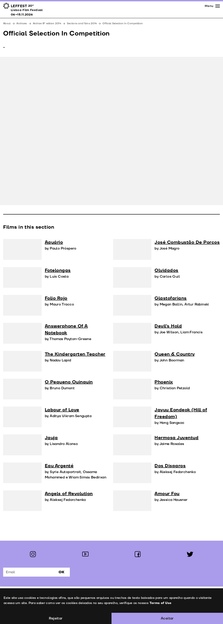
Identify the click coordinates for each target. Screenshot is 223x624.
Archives (21, 23)
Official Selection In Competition (122, 23)
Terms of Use (160, 603)
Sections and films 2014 (82, 23)
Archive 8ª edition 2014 (47, 23)
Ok (61, 572)
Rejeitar (55, 618)
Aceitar (167, 618)
